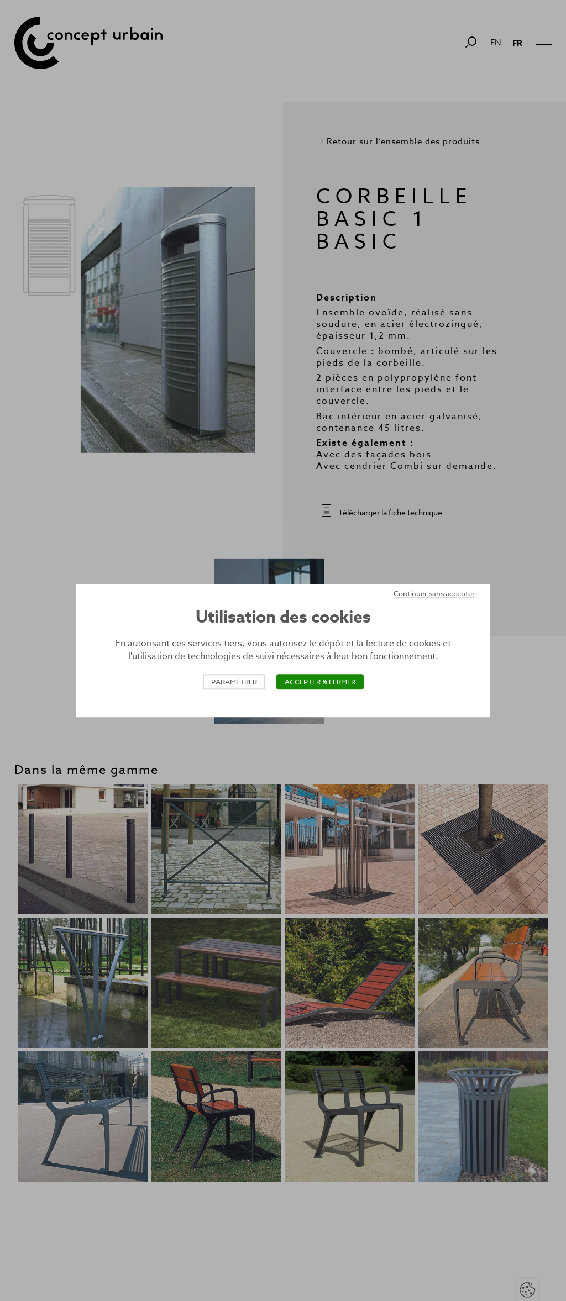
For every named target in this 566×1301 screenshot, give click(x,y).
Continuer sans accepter (434, 593)
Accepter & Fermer (320, 682)
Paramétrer (234, 682)
